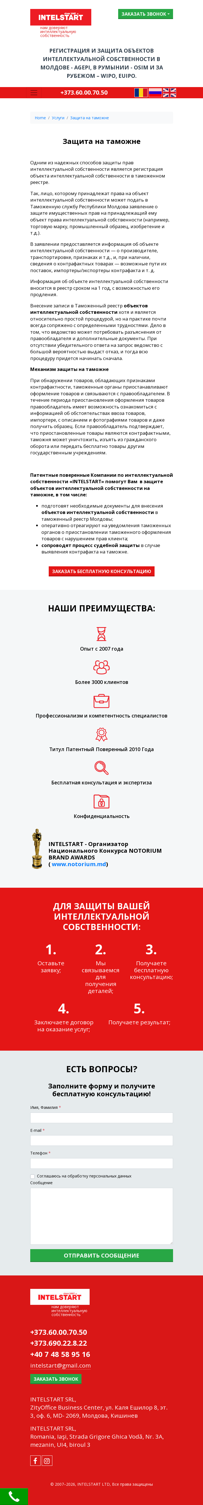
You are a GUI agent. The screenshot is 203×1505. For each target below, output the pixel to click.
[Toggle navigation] (34, 92)
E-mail (37, 1130)
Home (40, 117)
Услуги (58, 117)
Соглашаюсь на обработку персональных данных (84, 1176)
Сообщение (41, 1182)
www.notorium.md (79, 864)
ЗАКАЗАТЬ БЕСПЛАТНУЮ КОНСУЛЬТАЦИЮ (101, 571)
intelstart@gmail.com (60, 1365)
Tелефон (40, 1153)
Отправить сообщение (101, 1255)
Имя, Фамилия (45, 1107)
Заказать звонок (144, 14)
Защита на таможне (89, 117)
